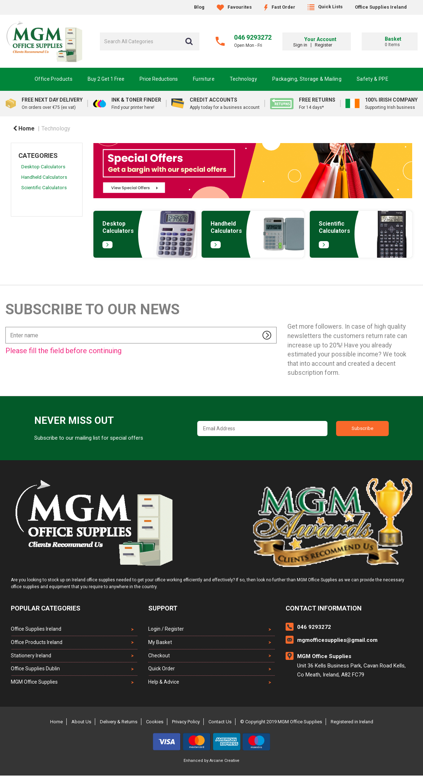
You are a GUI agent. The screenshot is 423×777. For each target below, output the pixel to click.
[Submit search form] (189, 41)
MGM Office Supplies (34, 683)
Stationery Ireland (31, 656)
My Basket (160, 642)
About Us (81, 723)
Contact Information (324, 608)
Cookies (154, 723)
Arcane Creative (224, 762)
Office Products (53, 79)
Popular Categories (45, 608)
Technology (243, 79)
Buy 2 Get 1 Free (106, 79)
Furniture (204, 79)
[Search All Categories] (149, 41)
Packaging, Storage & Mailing (307, 79)
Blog (199, 7)
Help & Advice (163, 683)
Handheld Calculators (44, 177)
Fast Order (279, 7)
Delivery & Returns (118, 723)
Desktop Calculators (43, 166)
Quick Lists (325, 6)
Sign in (311, 45)
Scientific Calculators (44, 187)
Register (334, 45)
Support (162, 608)
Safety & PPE (372, 79)
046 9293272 (253, 37)
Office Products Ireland (36, 642)
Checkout (159, 656)
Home (24, 128)
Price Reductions (159, 79)
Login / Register (166, 629)
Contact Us (220, 723)
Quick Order (161, 670)
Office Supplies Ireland (381, 7)
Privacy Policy (186, 723)
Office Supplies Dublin (35, 670)
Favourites (234, 7)
